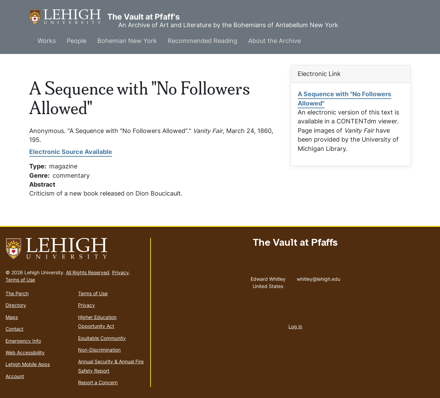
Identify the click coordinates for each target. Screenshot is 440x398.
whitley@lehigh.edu (318, 277)
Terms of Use (20, 279)
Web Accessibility (25, 352)
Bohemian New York (127, 40)
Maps (12, 317)
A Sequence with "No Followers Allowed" (344, 98)
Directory (16, 305)
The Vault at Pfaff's (68, 17)
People (76, 40)
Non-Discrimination (99, 349)
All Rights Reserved (87, 272)
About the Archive (274, 40)
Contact (14, 328)
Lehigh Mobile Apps (28, 364)
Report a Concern (98, 382)
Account (15, 376)
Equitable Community (102, 338)
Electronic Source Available (70, 151)
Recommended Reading (202, 40)
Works (46, 40)
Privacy (120, 272)
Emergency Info (23, 341)
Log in (295, 326)
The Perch (17, 293)
